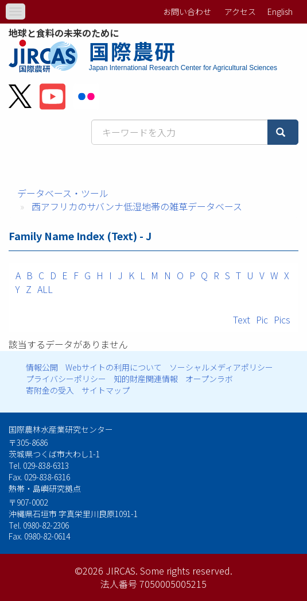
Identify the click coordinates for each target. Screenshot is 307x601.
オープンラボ (209, 378)
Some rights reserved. (186, 570)
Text (241, 319)
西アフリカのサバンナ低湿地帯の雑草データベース (137, 206)
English (280, 11)
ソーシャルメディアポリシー (221, 367)
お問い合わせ (187, 11)
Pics (282, 319)
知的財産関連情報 (146, 378)
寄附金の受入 (50, 390)
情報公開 (42, 367)
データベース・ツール (62, 193)
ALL (45, 289)
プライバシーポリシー (66, 378)
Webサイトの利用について (113, 367)
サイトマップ (105, 390)
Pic (262, 319)
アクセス (240, 11)
